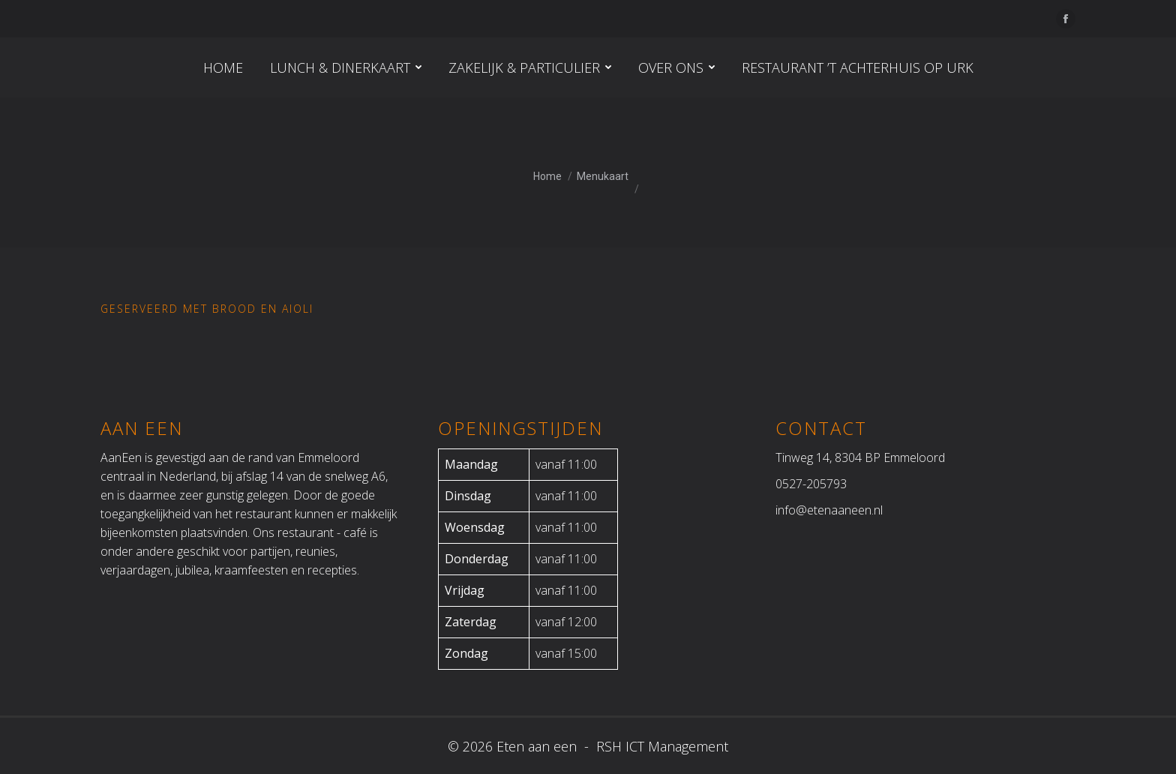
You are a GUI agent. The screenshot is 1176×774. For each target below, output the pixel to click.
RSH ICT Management (660, 746)
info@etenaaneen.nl (829, 510)
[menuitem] (223, 67)
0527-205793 (811, 484)
